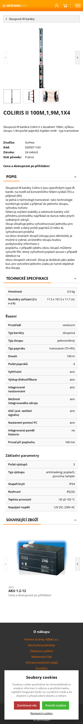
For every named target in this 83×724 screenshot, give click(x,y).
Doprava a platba (41, 651)
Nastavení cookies (41, 713)
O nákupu (41, 631)
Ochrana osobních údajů (41, 662)
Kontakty (41, 668)
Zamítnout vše (27, 705)
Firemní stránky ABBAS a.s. (41, 639)
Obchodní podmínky (41, 645)
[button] (5, 57)
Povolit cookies (55, 705)
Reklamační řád (41, 657)
